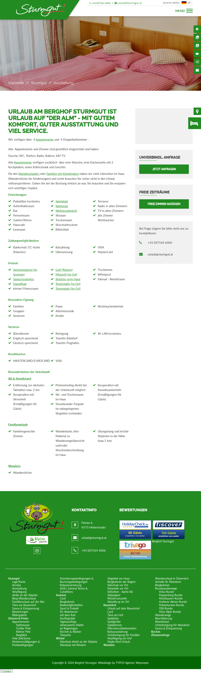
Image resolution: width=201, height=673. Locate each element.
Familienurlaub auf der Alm (28, 601)
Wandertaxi (162, 621)
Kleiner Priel (23, 631)
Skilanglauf (113, 594)
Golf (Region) (64, 269)
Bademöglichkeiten (71, 604)
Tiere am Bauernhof (24, 604)
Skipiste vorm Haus (68, 278)
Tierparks (65, 634)
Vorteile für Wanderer (168, 581)
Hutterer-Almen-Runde (173, 601)
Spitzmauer (23, 624)
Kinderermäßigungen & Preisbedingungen (26, 642)
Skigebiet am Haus (118, 578)
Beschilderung (163, 617)
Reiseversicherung (70, 584)
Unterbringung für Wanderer (172, 624)
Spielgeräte (114, 621)
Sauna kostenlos (23, 278)
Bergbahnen (67, 601)
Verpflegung (19, 591)
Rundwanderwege (166, 587)
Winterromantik (117, 597)
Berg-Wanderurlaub (24, 597)
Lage (197, 111)
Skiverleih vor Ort (117, 587)
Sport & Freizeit (69, 607)
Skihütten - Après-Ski (120, 591)
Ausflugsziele (67, 617)
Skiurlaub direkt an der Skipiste (78, 641)
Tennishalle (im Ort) (68, 283)
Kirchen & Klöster (70, 631)
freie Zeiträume (21, 637)
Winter (60, 637)
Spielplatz (62, 201)
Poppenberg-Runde (170, 594)
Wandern (14, 465)
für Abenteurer (69, 611)
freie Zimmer (194, 123)
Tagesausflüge (68, 621)
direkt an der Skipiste (24, 594)
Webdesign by (107, 662)
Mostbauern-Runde (171, 597)
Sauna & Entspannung (25, 607)
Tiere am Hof (115, 614)
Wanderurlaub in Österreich (172, 578)
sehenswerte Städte (72, 624)
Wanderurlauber (29, 173)
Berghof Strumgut (86, 662)
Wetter (197, 29)
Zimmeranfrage (160, 634)
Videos (197, 45)
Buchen (155, 631)
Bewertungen (20, 611)
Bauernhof (109, 604)
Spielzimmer (114, 624)
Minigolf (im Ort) (66, 274)
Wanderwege (163, 614)
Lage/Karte (18, 581)
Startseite (16, 83)
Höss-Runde (166, 591)
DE (178, 2)
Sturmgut (39, 83)
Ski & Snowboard (19, 378)
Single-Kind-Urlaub (118, 641)
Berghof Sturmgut (163, 540)
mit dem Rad (67, 614)
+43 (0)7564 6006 (101, 3)
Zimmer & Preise (18, 617)
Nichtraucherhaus (197, 62)
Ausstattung (19, 587)
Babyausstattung (117, 631)
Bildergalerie (197, 37)
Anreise (16, 584)
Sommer (61, 594)
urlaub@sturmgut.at (130, 3)
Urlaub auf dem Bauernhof (123, 607)
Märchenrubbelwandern (121, 627)
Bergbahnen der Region (121, 581)
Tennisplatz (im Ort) (68, 288)
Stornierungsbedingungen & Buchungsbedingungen (76, 579)
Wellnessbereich (66, 210)
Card (63, 597)
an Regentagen (69, 627)
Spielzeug (62, 205)
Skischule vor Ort (117, 584)
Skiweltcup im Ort (118, 601)
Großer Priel (23, 627)
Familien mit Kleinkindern (62, 173)
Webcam (197, 54)
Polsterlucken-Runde (171, 604)
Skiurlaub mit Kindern (73, 644)
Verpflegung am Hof (119, 637)
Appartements (45, 139)
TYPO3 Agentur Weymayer (132, 662)
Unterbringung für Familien (123, 634)
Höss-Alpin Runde (170, 611)
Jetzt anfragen (164, 169)
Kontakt (197, 70)
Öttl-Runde (166, 607)
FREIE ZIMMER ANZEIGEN (164, 204)
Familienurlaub (18, 424)
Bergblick (21, 634)
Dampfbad (19, 283)
